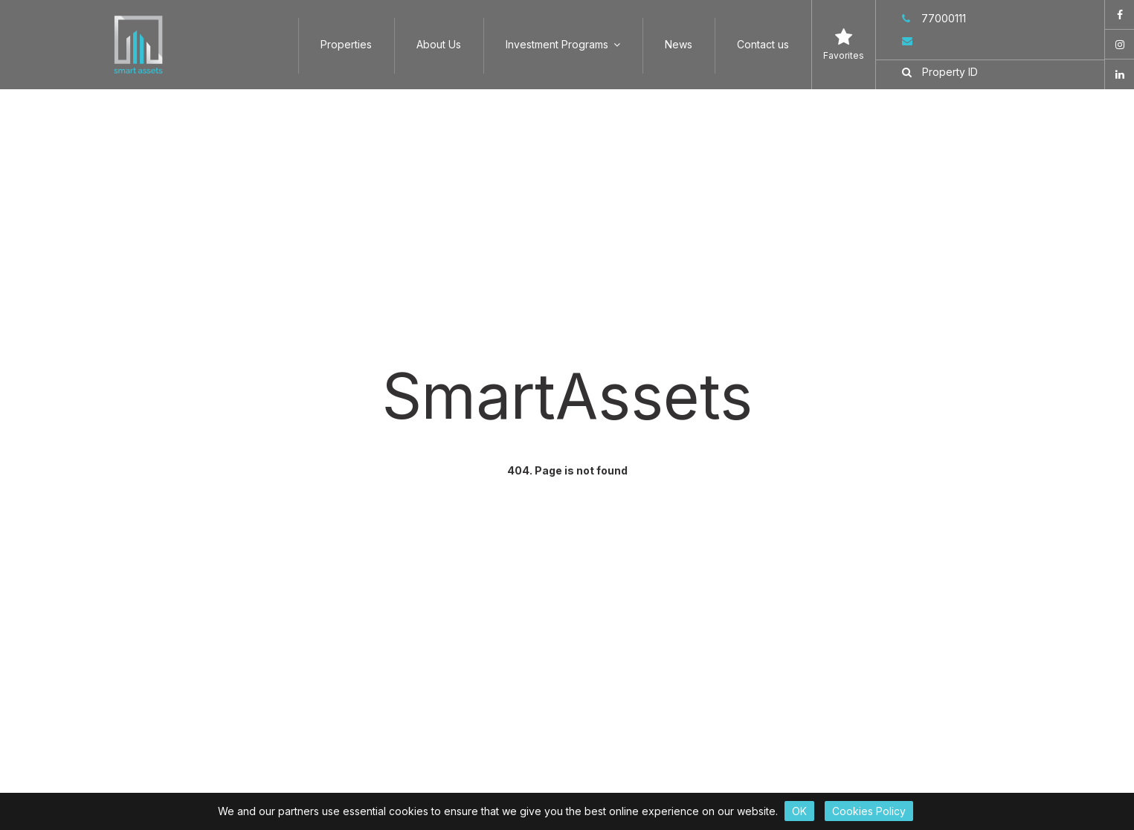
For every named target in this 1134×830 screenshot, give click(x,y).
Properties (346, 44)
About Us (438, 44)
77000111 (934, 18)
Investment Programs (563, 44)
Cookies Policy (869, 811)
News (678, 44)
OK (799, 811)
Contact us (763, 44)
